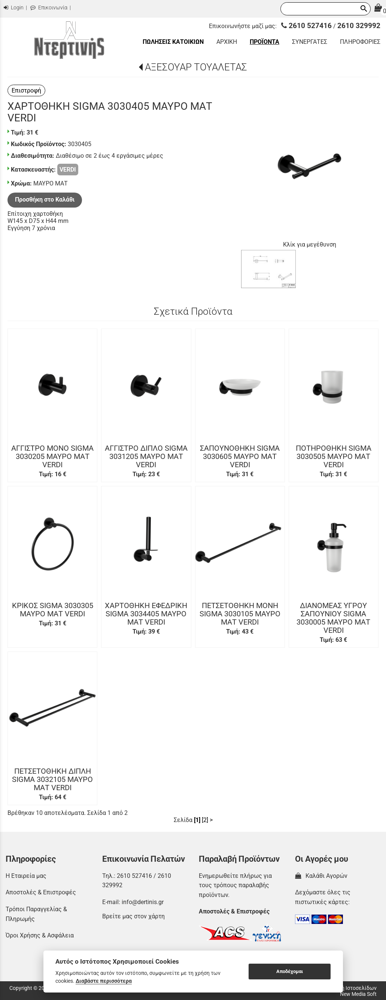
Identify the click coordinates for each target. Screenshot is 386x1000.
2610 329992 (358, 25)
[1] (197, 820)
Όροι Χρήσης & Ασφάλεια (40, 935)
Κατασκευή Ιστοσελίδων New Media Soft (347, 991)
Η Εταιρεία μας (26, 875)
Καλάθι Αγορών (321, 875)
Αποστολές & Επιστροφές (41, 892)
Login (14, 7)
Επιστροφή (26, 90)
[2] (205, 820)
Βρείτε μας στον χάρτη (133, 916)
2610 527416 (306, 25)
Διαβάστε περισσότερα (104, 981)
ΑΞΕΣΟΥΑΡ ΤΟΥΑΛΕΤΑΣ (196, 67)
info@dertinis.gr (143, 902)
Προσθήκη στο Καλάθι (45, 199)
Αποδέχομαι (289, 971)
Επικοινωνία (48, 7)
